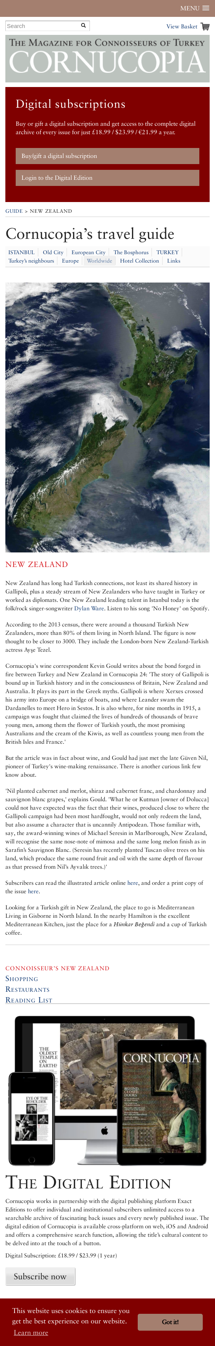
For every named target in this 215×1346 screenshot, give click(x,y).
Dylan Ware (89, 608)
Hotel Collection (139, 261)
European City (89, 252)
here (132, 882)
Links (173, 261)
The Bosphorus (131, 252)
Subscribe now (40, 1276)
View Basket (181, 26)
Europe (70, 261)
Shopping (21, 978)
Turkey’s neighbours (31, 261)
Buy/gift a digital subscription (59, 155)
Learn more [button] (31, 1332)
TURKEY (167, 252)
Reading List (28, 999)
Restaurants (27, 989)
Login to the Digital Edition (57, 177)
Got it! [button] (170, 1322)
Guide (14, 211)
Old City (53, 252)
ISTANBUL (21, 252)
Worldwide (99, 261)
